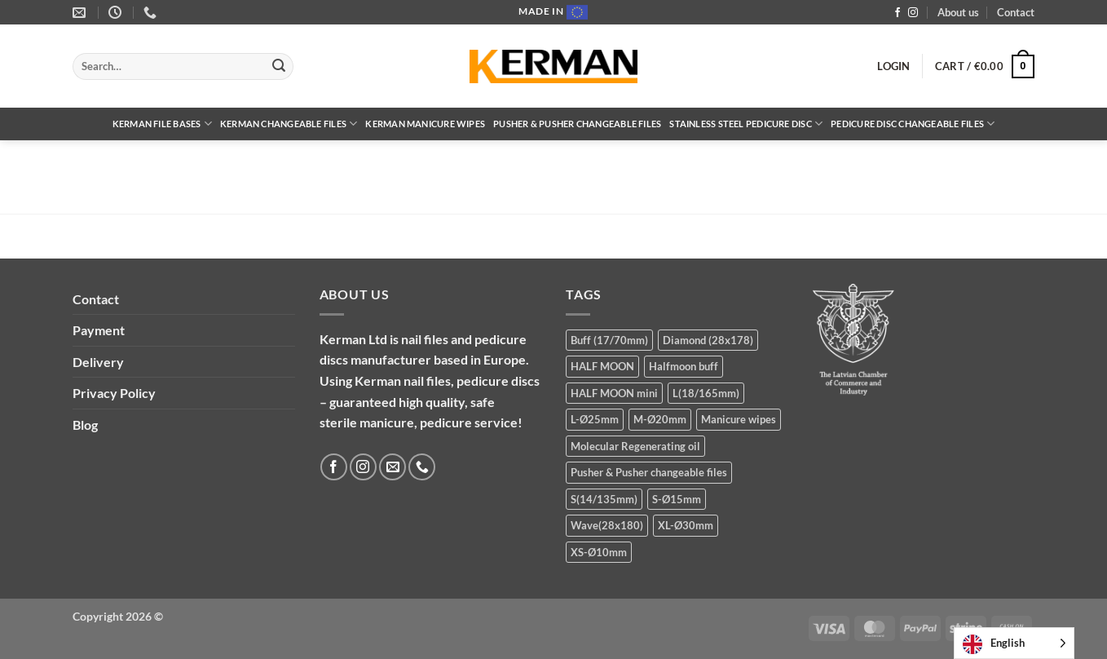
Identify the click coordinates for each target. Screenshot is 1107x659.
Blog (85, 424)
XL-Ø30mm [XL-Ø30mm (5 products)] (685, 525)
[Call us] (421, 466)
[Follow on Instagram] (913, 13)
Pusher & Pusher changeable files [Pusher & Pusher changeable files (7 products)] (649, 472)
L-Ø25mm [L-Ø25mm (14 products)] (595, 419)
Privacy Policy (114, 392)
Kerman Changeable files (289, 123)
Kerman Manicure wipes (425, 123)
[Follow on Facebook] (897, 13)
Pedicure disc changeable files (913, 123)
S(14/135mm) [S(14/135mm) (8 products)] (604, 499)
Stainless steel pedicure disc (746, 123)
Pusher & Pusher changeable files (577, 123)
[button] (893, 66)
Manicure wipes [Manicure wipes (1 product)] (738, 419)
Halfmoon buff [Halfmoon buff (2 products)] (683, 366)
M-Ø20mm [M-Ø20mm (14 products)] (659, 419)
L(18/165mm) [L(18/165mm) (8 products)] (706, 393)
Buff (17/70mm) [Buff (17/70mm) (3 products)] (609, 340)
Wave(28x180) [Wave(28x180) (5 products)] (607, 525)
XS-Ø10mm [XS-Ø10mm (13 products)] (599, 552)
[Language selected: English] (1014, 643)
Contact (1015, 12)
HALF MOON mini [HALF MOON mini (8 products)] (614, 393)
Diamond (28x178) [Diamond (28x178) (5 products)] (708, 340)
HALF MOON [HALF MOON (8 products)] (602, 366)
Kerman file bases (162, 123)
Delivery (98, 361)
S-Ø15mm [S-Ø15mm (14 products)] (676, 499)
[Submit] (279, 67)
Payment (99, 330)
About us (958, 12)
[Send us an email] (392, 466)
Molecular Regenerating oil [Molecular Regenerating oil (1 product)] (635, 446)
